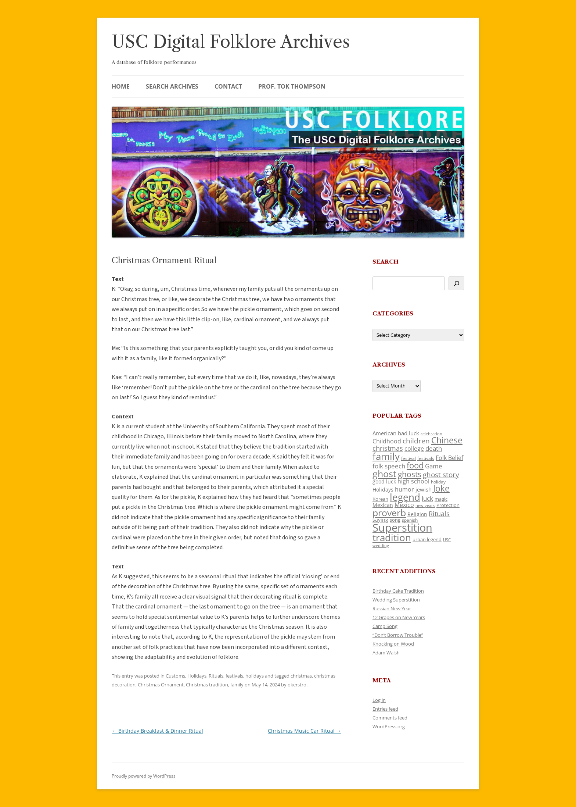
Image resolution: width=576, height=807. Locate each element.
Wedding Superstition (396, 599)
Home (121, 86)
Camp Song (384, 626)
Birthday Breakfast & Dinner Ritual (157, 730)
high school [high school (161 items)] (413, 481)
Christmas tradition (207, 684)
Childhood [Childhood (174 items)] (386, 441)
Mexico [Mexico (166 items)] (404, 505)
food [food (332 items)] (415, 465)
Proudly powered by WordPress (144, 776)
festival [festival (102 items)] (408, 458)
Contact (228, 86)
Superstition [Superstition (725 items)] (402, 527)
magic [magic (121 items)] (441, 499)
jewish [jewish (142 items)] (423, 489)
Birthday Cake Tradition (398, 591)
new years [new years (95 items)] (425, 505)
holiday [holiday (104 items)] (438, 482)
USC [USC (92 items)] (447, 539)
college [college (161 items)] (414, 448)
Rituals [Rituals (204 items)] (439, 513)
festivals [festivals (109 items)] (425, 458)
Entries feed (385, 709)
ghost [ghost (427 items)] (384, 474)
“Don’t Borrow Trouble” (397, 635)
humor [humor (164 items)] (404, 489)
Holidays (196, 675)
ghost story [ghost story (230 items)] (441, 474)
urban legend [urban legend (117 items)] (427, 539)
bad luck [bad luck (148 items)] (408, 433)
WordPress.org (388, 726)
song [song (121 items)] (395, 520)
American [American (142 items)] (384, 433)
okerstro (297, 684)
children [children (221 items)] (416, 440)
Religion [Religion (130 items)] (417, 514)
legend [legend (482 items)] (405, 497)
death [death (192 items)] (433, 448)
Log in (379, 700)
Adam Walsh (386, 652)
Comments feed (389, 717)
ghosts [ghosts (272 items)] (409, 474)
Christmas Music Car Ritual (304, 730)
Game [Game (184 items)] (433, 466)
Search (385, 261)
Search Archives (172, 86)
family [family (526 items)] (386, 456)
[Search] (456, 283)
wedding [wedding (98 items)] (380, 545)
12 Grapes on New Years (398, 617)
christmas (301, 675)
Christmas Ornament (161, 684)
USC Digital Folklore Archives (231, 41)
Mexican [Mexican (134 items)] (382, 504)
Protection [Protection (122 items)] (448, 505)
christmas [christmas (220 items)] (387, 448)
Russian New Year (391, 608)
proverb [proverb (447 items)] (389, 512)
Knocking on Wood (393, 643)
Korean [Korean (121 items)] (380, 499)
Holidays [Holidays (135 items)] (382, 489)
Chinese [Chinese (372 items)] (446, 440)
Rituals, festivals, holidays (236, 675)
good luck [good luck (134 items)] (384, 481)
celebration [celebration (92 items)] (431, 433)
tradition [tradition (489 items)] (391, 537)
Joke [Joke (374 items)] (441, 488)
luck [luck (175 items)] (427, 498)
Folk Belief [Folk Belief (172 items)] (449, 458)
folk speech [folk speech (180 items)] (388, 466)
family (237, 684)
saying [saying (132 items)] (380, 519)
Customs (175, 675)
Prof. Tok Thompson (291, 86)
